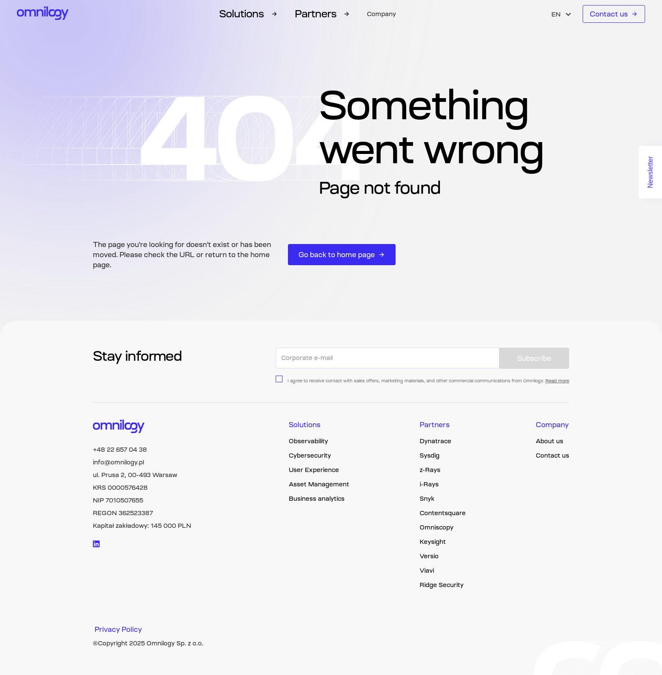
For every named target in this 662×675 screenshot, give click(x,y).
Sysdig (430, 455)
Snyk (427, 499)
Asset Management (319, 484)
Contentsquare (443, 513)
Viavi (427, 570)
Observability (308, 441)
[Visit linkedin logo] (96, 544)
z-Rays (430, 470)
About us (549, 441)
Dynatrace (435, 441)
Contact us (614, 14)
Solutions (304, 424)
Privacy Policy (118, 629)
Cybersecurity (310, 455)
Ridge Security (442, 585)
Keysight (433, 542)
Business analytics (317, 499)
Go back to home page (341, 254)
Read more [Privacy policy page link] (557, 381)
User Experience (314, 470)
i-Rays (429, 484)
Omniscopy (436, 527)
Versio (429, 556)
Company (381, 14)
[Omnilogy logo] (43, 14)
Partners (435, 424)
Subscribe (534, 358)
